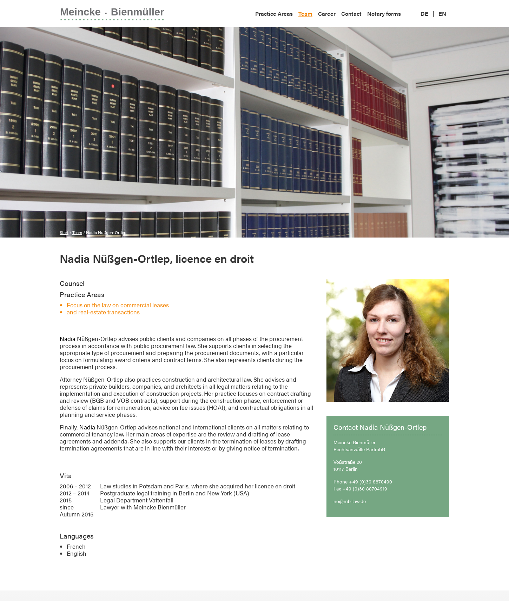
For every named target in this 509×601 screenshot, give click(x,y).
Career (327, 13)
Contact (351, 13)
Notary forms (384, 13)
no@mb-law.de (349, 501)
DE (424, 13)
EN (442, 13)
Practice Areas (274, 13)
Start (64, 232)
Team (305, 13)
